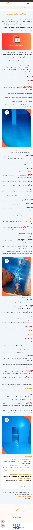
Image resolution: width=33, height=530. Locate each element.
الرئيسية (25, 7)
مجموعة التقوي (10, 527)
